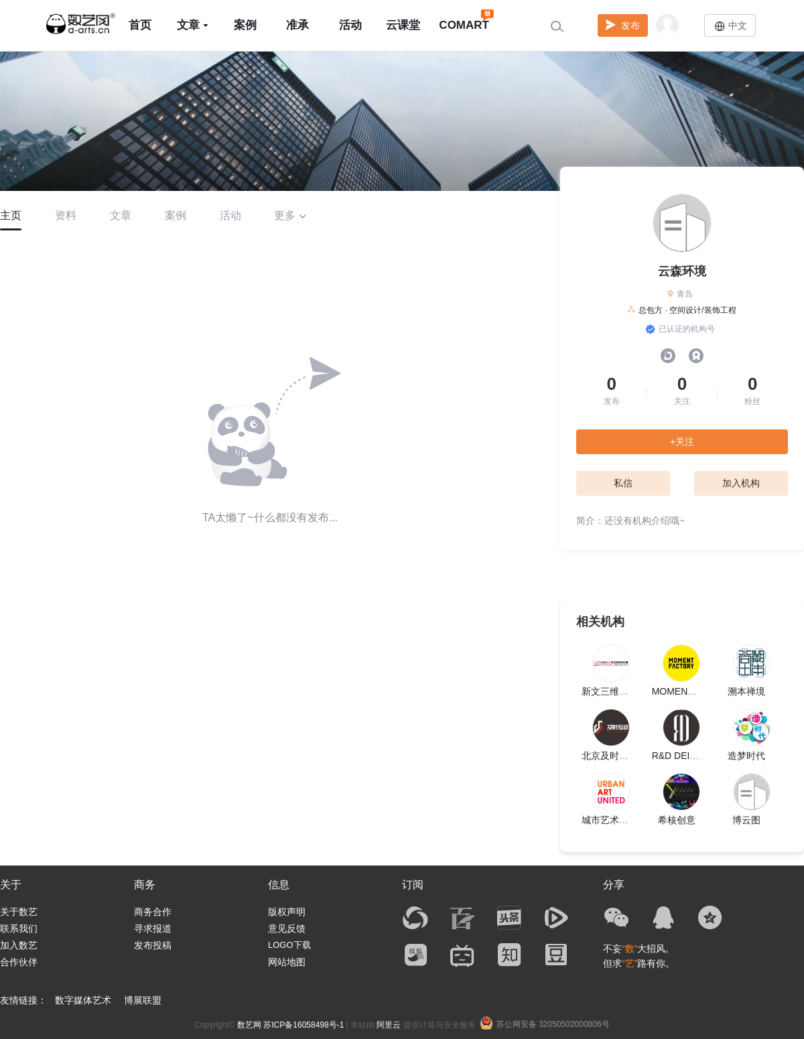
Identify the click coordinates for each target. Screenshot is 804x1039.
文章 (193, 25)
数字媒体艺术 (83, 1000)
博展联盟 (142, 1000)
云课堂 (403, 25)
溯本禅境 (746, 691)
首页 (140, 25)
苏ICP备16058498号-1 (303, 1025)
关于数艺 (19, 911)
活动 (350, 25)
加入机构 (741, 483)
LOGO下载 (289, 945)
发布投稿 (153, 945)
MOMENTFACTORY (695, 691)
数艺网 (249, 1025)
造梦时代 (746, 755)
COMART (464, 19)
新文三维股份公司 (619, 691)
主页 (10, 215)
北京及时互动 (610, 755)
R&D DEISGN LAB (691, 755)
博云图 (746, 820)
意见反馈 (287, 928)
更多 (290, 215)
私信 (623, 483)
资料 (65, 215)
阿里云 (389, 1025)
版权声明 (287, 911)
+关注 (682, 441)
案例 (245, 25)
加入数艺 (19, 945)
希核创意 (676, 820)
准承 (297, 25)
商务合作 (153, 911)
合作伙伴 (19, 962)
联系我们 (19, 928)
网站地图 (287, 962)
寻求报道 (153, 928)
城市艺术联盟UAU (620, 820)
